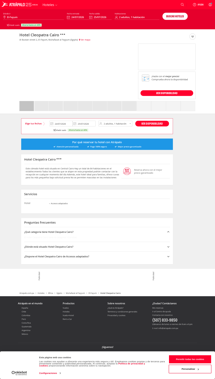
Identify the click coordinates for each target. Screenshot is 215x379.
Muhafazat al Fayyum (75, 293)
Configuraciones (48, 373)
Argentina (26, 330)
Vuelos (66, 308)
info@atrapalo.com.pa (168, 328)
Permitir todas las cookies (190, 359)
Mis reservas (157, 308)
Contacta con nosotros (162, 315)
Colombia (26, 315)
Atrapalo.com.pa (26, 293)
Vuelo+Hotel (68, 315)
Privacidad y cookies (116, 315)
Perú (24, 319)
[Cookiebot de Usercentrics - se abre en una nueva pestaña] (19, 373)
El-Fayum (93, 293)
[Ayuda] (198, 4)
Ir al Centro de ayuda (161, 311)
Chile (24, 311)
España (25, 308)
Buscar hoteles (175, 16)
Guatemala (26, 326)
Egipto (59, 293)
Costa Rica (26, 322)
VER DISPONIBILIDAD (167, 93)
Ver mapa (84, 39)
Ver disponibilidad (152, 123)
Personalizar (190, 369)
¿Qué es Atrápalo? (115, 308)
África (50, 293)
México (25, 334)
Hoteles (41, 293)
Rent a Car (67, 319)
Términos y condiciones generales (122, 311)
